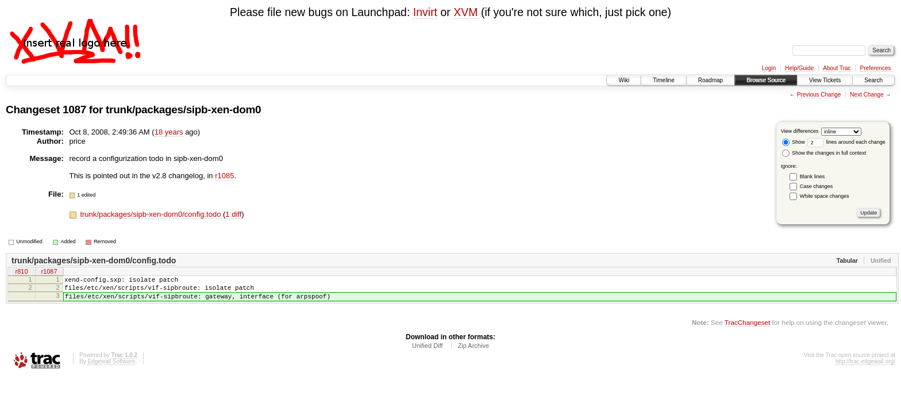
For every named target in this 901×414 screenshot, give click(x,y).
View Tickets (825, 80)
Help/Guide (799, 68)
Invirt (425, 12)
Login (769, 68)
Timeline (663, 80)
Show (793, 142)
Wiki (623, 80)
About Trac (836, 68)
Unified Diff (427, 352)
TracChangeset (747, 329)
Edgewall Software (111, 368)
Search (873, 80)
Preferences (875, 68)
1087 (74, 109)
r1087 (49, 272)
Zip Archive (473, 352)
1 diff (233, 214)
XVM (465, 12)
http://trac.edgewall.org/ (865, 368)
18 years (169, 132)
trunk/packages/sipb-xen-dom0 (183, 109)
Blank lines (812, 176)
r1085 (224, 175)
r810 (21, 272)
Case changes (816, 186)
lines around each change (846, 142)
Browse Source (766, 80)
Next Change (866, 94)
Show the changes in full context (824, 153)
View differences (800, 131)
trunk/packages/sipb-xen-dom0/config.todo (151, 214)
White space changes (824, 196)
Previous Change (819, 94)
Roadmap (710, 80)
